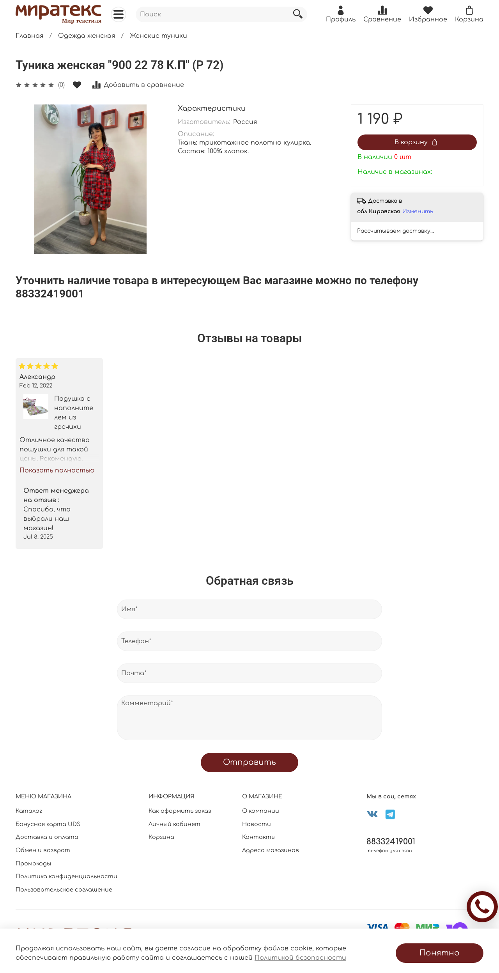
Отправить (249, 762)
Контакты (259, 837)
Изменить (417, 211)
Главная (29, 35)
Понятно (439, 952)
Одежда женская (86, 35)
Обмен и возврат (43, 850)
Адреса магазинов (270, 850)
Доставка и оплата (47, 837)
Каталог (29, 811)
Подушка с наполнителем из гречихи (73, 412)
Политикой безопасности (300, 957)
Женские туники (158, 35)
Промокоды (33, 863)
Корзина (161, 837)
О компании (260, 811)
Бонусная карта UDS (48, 824)
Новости (256, 824)
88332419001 (390, 841)
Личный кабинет (174, 824)
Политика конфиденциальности (66, 876)
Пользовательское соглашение (64, 889)
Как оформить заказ (180, 811)
